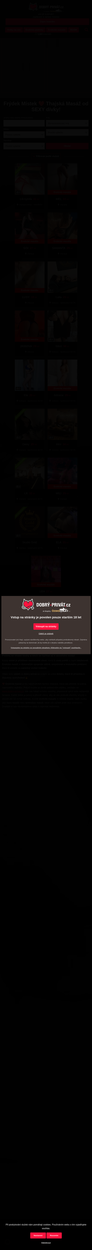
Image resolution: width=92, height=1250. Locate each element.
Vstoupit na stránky (46, 626)
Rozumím (54, 1235)
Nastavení (38, 1235)
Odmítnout (46, 1243)
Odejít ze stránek (46, 634)
